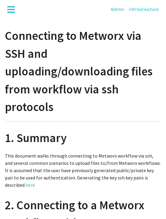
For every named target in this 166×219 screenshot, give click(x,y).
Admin (117, 9)
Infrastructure (144, 9)
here (30, 185)
